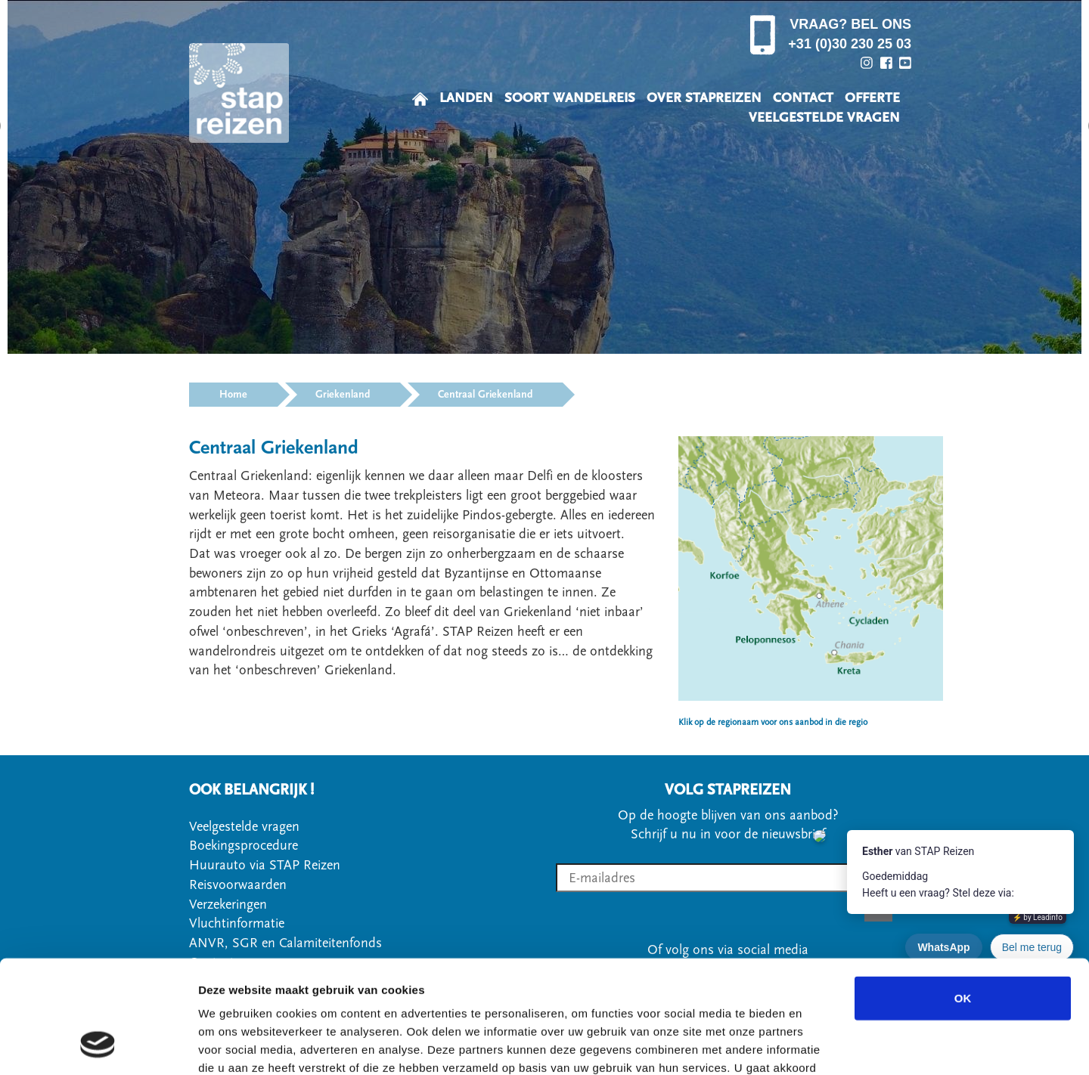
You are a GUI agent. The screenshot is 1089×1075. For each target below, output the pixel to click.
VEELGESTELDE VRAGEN (824, 117)
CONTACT (803, 98)
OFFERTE (872, 98)
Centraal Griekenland (485, 395)
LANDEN (466, 98)
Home (233, 395)
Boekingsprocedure (243, 845)
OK (963, 896)
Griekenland (342, 395)
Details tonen (817, 1045)
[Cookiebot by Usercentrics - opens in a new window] (98, 1045)
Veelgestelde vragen (244, 827)
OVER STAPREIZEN (704, 98)
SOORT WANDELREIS (569, 98)
